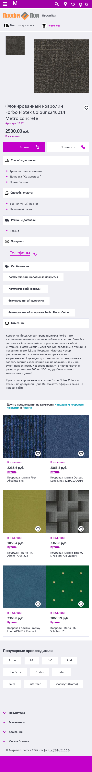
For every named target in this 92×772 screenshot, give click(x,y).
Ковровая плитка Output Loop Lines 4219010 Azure (67, 479)
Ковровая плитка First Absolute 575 (21, 479)
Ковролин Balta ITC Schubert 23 (63, 630)
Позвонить (68, 147)
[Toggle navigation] (5, 4)
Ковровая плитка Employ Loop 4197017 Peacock (23, 630)
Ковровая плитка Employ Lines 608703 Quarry (66, 554)
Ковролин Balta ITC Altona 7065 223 (20, 554)
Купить (24, 147)
